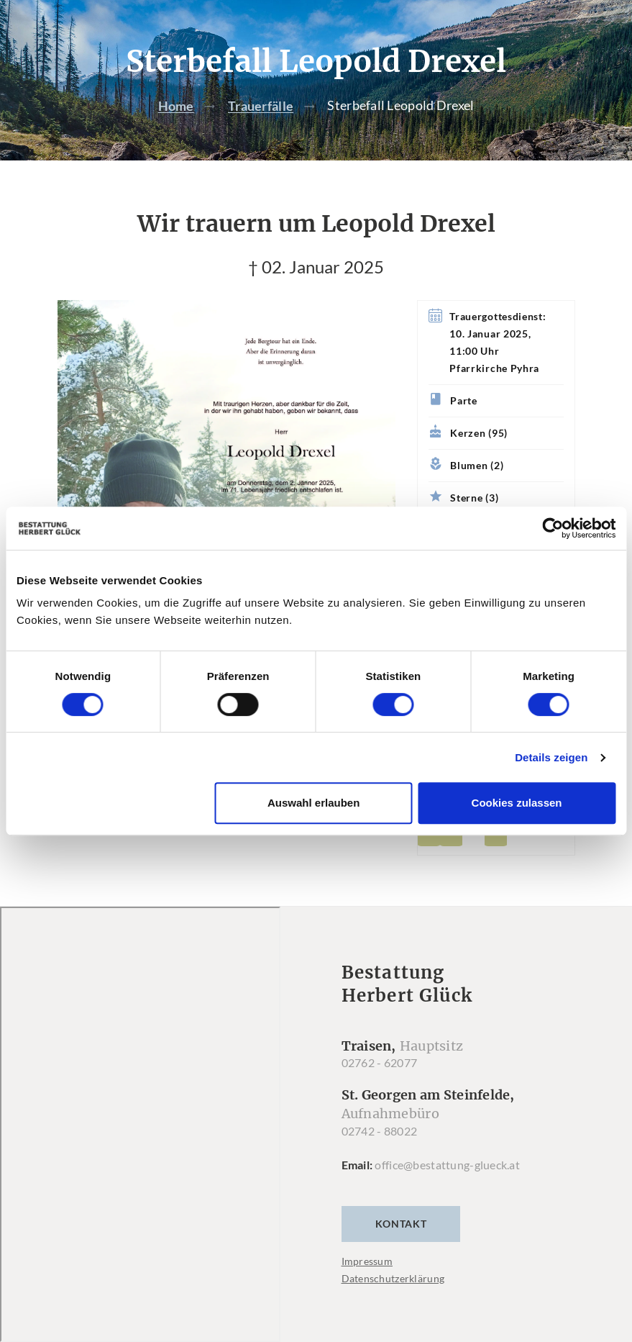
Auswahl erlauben (313, 803)
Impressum (367, 1261)
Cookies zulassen (517, 803)
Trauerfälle (260, 106)
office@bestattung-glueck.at (447, 1164)
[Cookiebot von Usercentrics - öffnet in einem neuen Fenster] (552, 528)
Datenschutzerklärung (393, 1278)
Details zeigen (551, 757)
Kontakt (401, 1224)
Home (176, 106)
